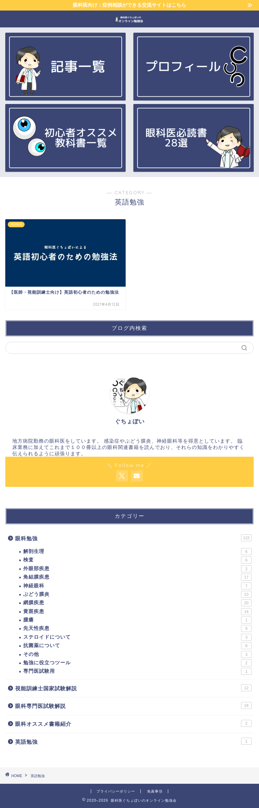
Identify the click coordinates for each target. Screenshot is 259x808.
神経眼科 (137, 585)
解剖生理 (137, 551)
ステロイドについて (137, 637)
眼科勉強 (133, 537)
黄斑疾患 (137, 611)
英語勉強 (133, 741)
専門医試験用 (137, 671)
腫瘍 (137, 620)
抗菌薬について (137, 645)
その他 (137, 654)
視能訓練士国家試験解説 (133, 687)
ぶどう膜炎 (137, 594)
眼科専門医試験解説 (133, 705)
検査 (137, 559)
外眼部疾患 (137, 568)
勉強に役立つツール (137, 662)
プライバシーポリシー (115, 791)
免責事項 (155, 791)
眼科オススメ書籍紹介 (133, 723)
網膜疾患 (137, 602)
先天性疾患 (137, 628)
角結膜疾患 (137, 577)
